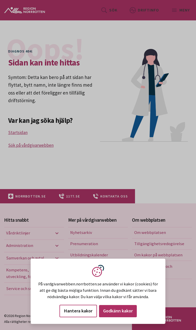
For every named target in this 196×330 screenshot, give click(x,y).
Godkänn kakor (118, 311)
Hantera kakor (78, 311)
